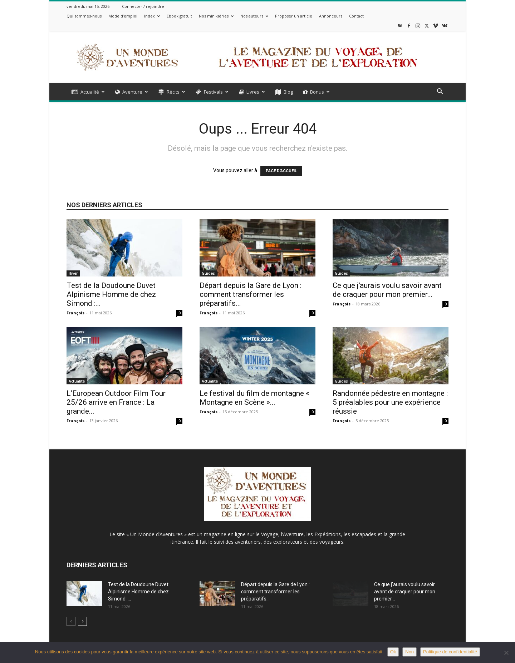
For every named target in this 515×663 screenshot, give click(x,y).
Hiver (73, 273)
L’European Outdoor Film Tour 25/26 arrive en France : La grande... (116, 402)
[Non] (506, 652)
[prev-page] (71, 621)
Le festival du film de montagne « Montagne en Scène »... (254, 398)
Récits (171, 92)
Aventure (131, 92)
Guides (208, 273)
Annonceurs (330, 16)
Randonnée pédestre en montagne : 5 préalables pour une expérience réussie (390, 402)
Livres (252, 92)
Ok (393, 651)
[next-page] (82, 621)
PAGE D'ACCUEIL (281, 171)
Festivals (212, 92)
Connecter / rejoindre (143, 6)
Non (409, 651)
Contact (356, 16)
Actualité (88, 92)
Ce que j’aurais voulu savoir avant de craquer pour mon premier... (387, 290)
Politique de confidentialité (450, 651)
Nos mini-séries (216, 16)
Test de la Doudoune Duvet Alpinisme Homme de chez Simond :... (111, 294)
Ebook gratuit (179, 16)
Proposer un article (293, 16)
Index (152, 16)
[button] (439, 92)
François (75, 312)
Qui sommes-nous (84, 16)
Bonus (316, 92)
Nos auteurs (254, 16)
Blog (284, 92)
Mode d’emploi (122, 16)
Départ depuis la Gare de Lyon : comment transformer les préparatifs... (250, 294)
